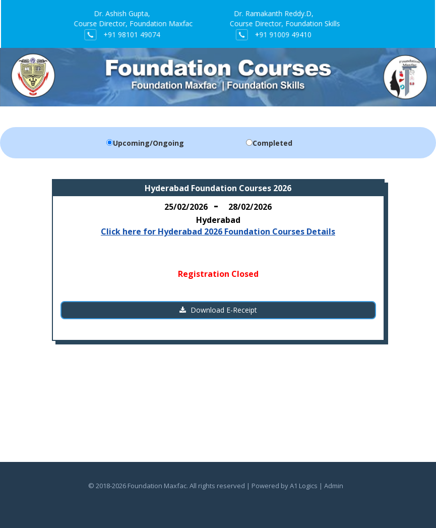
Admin (333, 485)
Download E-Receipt (218, 310)
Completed (272, 143)
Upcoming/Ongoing (148, 143)
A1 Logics (304, 485)
